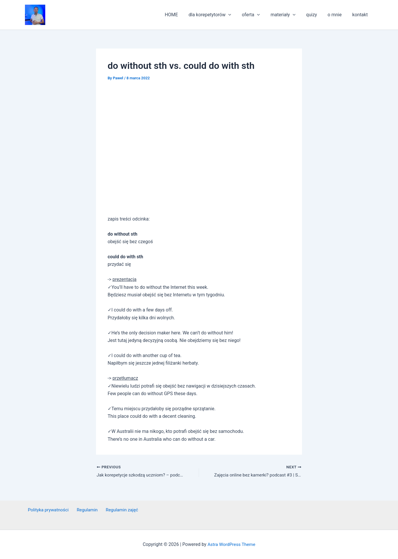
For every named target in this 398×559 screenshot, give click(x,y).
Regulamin (83, 510)
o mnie (336, 14)
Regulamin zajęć (116, 510)
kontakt (360, 14)
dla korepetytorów (217, 14)
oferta (257, 14)
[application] (236, 14)
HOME (180, 14)
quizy (315, 14)
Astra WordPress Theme (231, 544)
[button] (35, 15)
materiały (287, 14)
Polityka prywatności (46, 510)
